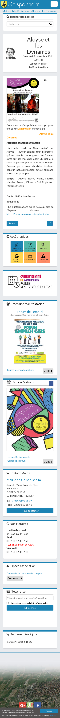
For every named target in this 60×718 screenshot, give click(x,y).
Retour (12, 223)
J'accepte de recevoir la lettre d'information (29, 603)
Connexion (15, 578)
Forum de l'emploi (30, 311)
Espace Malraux (23, 382)
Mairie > (7, 10)
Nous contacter (30, 510)
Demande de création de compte (24, 573)
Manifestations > (21, 10)
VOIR (48, 371)
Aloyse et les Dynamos (43, 10)
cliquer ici (53, 715)
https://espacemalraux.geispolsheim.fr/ (28, 213)
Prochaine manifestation (27, 304)
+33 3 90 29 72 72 (22, 500)
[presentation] (31, 617)
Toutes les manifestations (20, 369)
